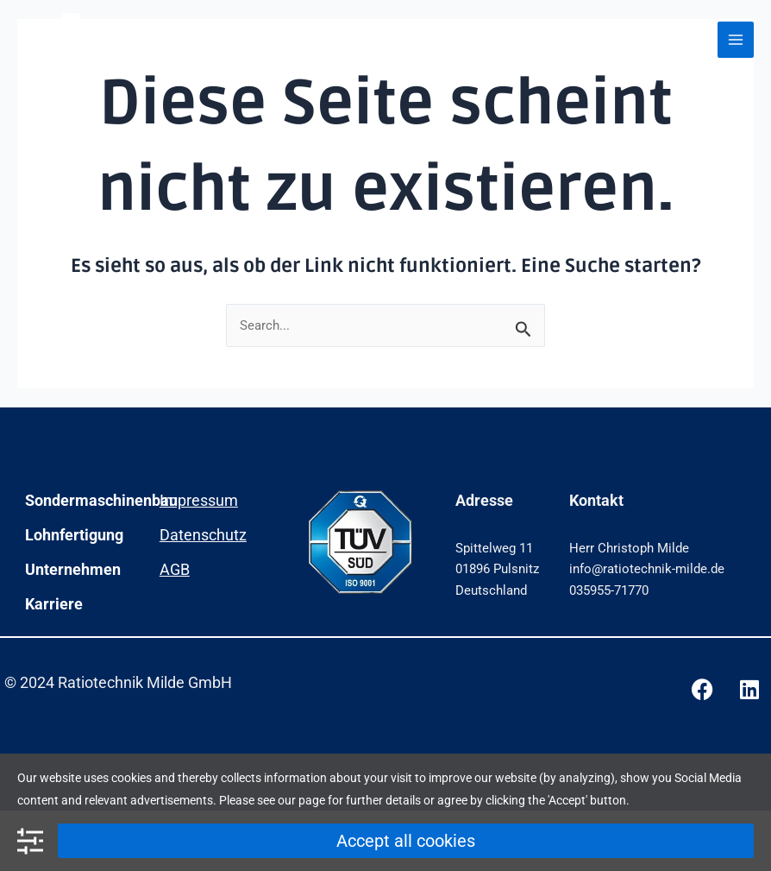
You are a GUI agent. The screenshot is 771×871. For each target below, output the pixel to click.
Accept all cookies (405, 840)
